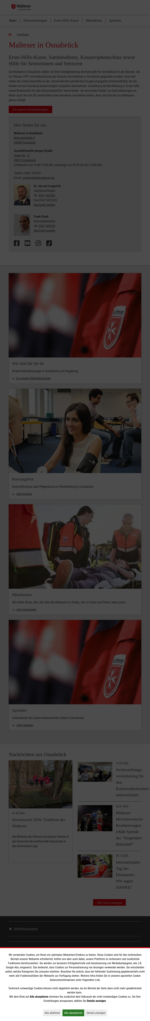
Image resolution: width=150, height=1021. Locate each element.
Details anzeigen (97, 1013)
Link (97, 980)
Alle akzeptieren (74, 1013)
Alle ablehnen (53, 1013)
